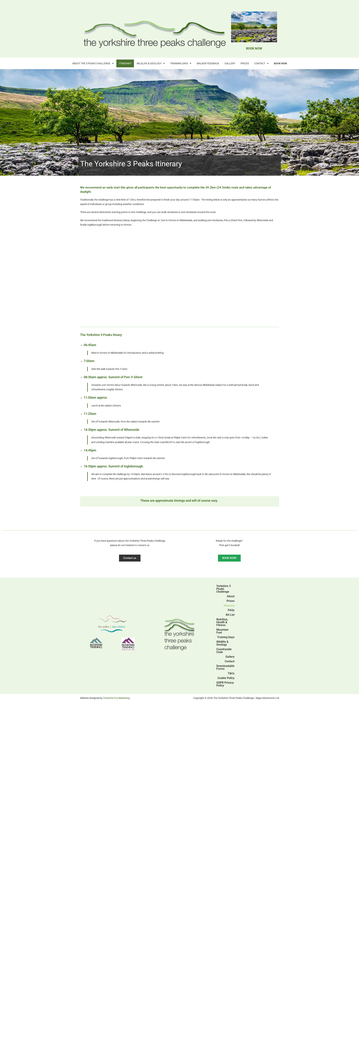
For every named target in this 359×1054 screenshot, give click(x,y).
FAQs (231, 610)
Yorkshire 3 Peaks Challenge (223, 588)
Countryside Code (224, 651)
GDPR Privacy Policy (225, 684)
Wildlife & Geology (151, 63)
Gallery (230, 63)
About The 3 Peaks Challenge (93, 63)
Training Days (180, 63)
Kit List (230, 614)
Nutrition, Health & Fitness (222, 622)
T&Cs (231, 673)
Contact (261, 63)
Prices (245, 63)
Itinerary (125, 63)
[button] (93, 63)
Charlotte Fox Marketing (116, 698)
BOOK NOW (254, 48)
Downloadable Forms (225, 667)
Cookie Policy (225, 678)
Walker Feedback (208, 63)
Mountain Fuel (222, 631)
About (230, 596)
